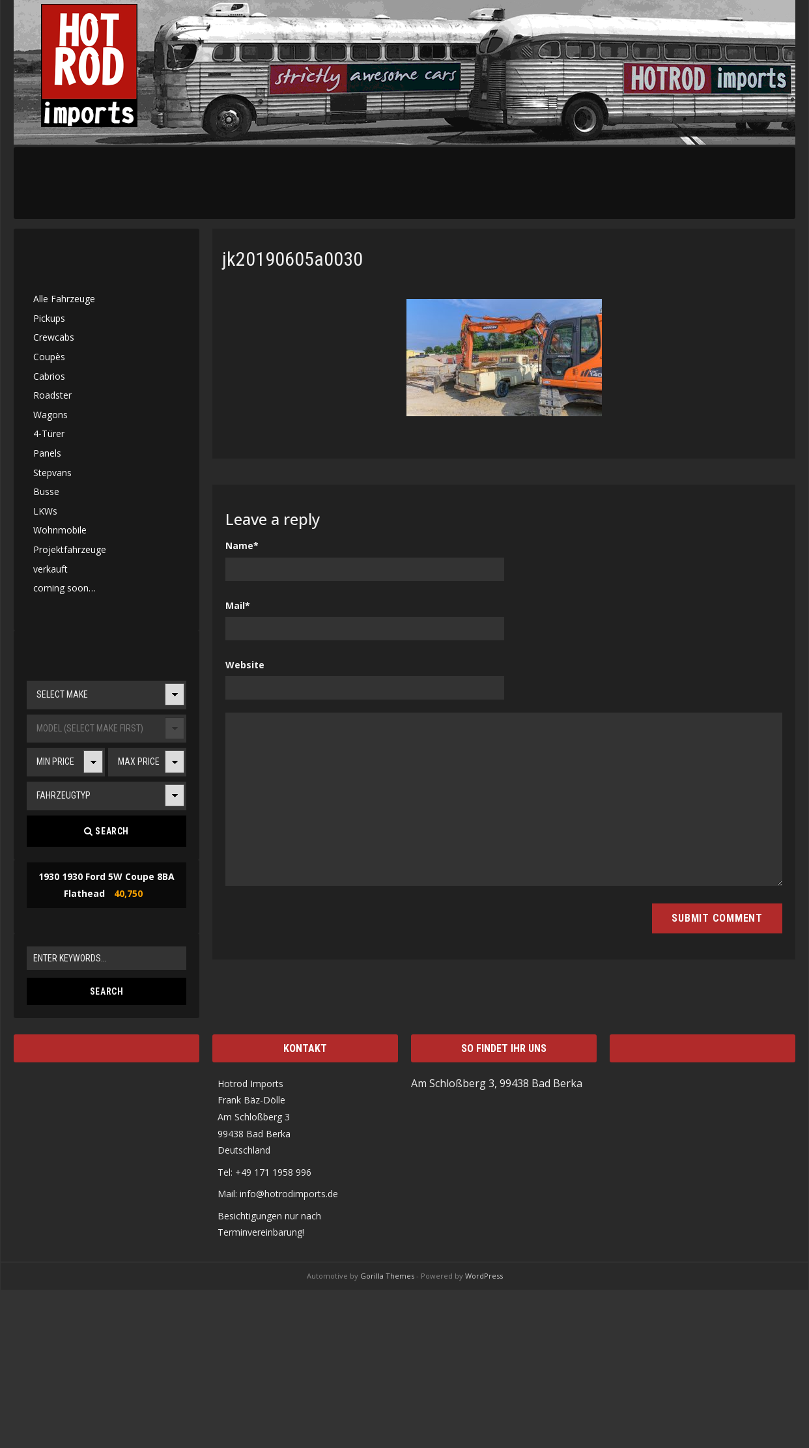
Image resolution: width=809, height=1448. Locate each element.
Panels (47, 453)
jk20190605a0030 (292, 259)
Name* (242, 545)
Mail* (237, 605)
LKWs (45, 511)
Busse (46, 491)
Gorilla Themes (387, 1276)
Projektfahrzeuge (69, 549)
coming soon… (64, 588)
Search (106, 831)
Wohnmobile (60, 530)
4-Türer (48, 433)
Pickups (49, 318)
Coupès (49, 356)
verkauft (50, 569)
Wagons (50, 414)
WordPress (484, 1276)
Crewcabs (53, 337)
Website (244, 665)
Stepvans (52, 472)
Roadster (52, 395)
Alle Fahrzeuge (64, 298)
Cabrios (49, 376)
